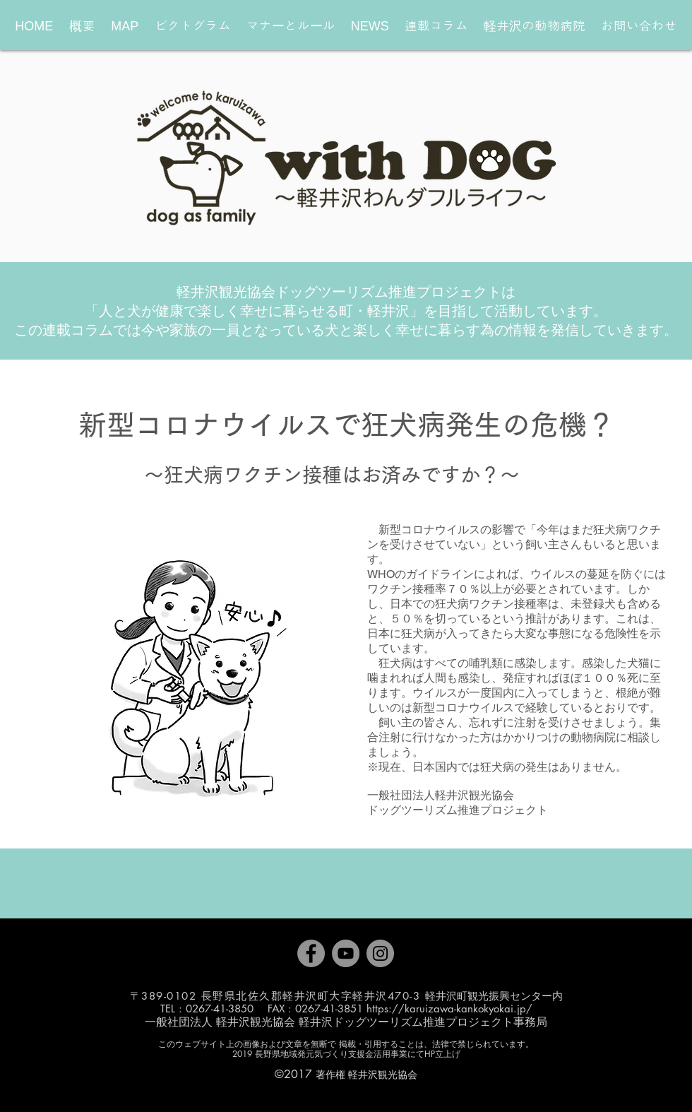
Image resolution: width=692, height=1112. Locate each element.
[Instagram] (380, 953)
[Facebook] (311, 953)
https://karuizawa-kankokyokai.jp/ (449, 1008)
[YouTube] (345, 953)
